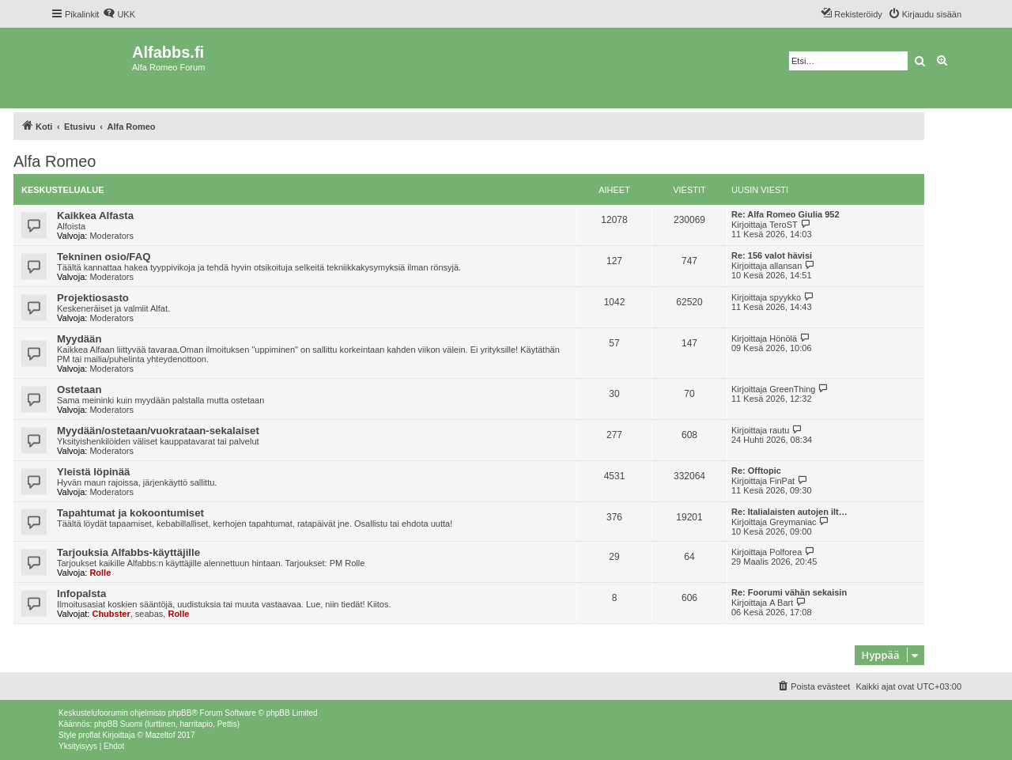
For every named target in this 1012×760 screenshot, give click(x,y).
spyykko (785, 297)
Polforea (785, 552)
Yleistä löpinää (93, 472)
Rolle (100, 572)
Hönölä (783, 338)
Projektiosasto (93, 298)
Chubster (111, 613)
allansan (785, 265)
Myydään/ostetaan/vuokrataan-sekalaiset (158, 431)
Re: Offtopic (756, 470)
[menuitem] (119, 14)
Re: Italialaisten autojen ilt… (789, 511)
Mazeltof (160, 735)
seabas (149, 613)
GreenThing (792, 389)
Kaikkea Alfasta (95, 215)
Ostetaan (79, 389)
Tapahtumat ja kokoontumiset (130, 513)
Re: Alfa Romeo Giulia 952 (785, 214)
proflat (89, 735)
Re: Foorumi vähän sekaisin (789, 592)
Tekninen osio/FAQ (103, 257)
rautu (779, 430)
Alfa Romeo (54, 161)
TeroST (783, 224)
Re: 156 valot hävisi (771, 255)
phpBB (179, 713)
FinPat (782, 481)
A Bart (781, 602)
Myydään (79, 339)
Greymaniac (792, 522)
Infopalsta (81, 593)
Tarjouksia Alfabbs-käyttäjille (128, 552)
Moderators (111, 235)
